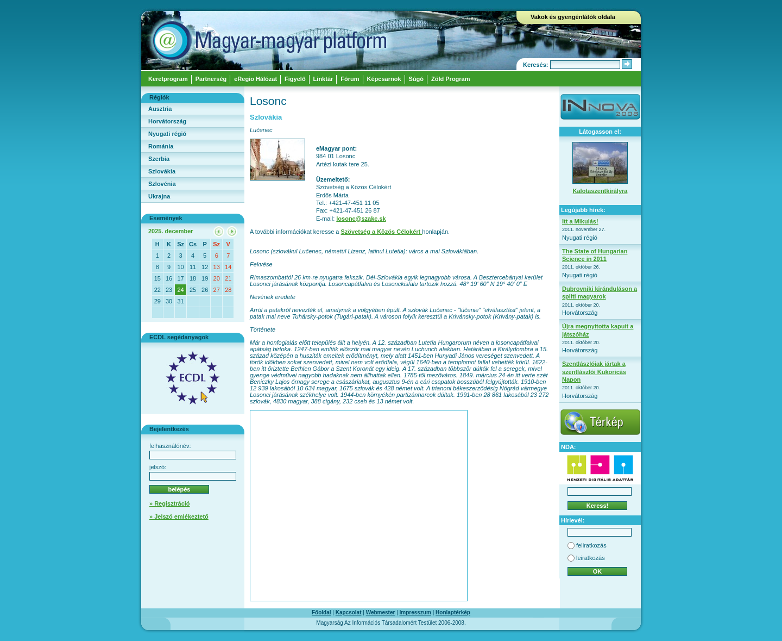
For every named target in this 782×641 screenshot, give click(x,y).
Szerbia (158, 158)
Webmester (380, 612)
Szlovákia (161, 171)
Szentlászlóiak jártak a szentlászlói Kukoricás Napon (594, 371)
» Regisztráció (169, 503)
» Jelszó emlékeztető (179, 516)
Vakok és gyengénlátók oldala (573, 17)
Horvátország (167, 121)
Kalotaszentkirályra (600, 191)
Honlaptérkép (453, 612)
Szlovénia (162, 184)
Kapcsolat (349, 612)
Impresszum (415, 612)
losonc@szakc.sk (361, 218)
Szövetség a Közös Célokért (381, 231)
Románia (160, 146)
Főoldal (321, 612)
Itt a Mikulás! (580, 221)
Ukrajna (159, 196)
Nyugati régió (167, 133)
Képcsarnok (384, 79)
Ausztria (160, 108)
